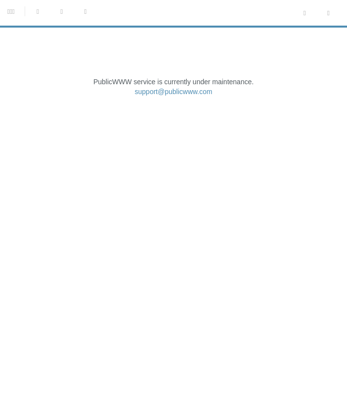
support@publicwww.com (173, 92)
